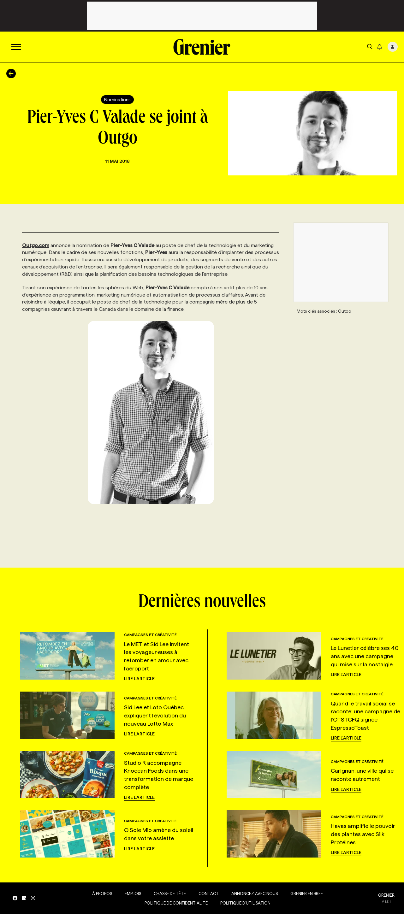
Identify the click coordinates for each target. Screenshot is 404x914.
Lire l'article (139, 678)
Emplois (133, 893)
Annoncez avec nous (254, 893)
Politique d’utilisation (245, 903)
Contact (209, 893)
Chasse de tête (170, 893)
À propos (102, 893)
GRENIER (386, 895)
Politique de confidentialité (176, 903)
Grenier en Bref (306, 893)
